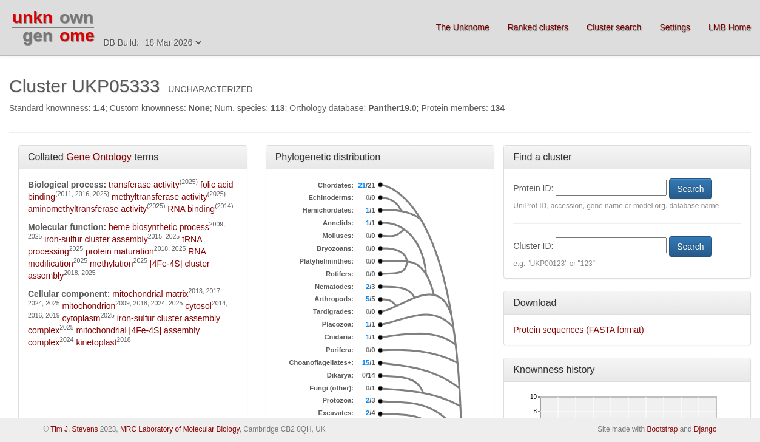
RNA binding (191, 209)
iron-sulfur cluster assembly (95, 239)
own (76, 17)
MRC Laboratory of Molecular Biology (180, 429)
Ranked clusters (538, 27)
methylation (111, 263)
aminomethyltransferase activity (87, 209)
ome (77, 35)
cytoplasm (81, 318)
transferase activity (144, 184)
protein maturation (120, 251)
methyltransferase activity (159, 197)
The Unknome (462, 27)
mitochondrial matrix (150, 294)
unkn (32, 17)
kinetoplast (96, 342)
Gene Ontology (99, 157)
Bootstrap (662, 429)
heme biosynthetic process (159, 227)
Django (705, 429)
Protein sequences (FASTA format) (578, 330)
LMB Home (729, 27)
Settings (674, 27)
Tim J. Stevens (74, 429)
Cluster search (614, 27)
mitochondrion (88, 306)
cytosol (198, 306)
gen (37, 35)
